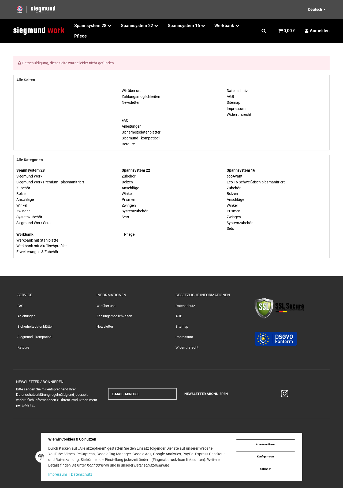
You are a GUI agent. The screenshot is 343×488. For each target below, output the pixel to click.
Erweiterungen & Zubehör (37, 252)
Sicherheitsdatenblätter (35, 326)
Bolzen (22, 193)
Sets (125, 217)
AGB (179, 316)
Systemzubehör (29, 217)
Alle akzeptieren (265, 444)
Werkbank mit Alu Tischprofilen (42, 246)
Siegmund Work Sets (33, 223)
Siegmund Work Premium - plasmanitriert (50, 182)
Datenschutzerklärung (33, 395)
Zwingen (23, 211)
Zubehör (23, 188)
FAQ (20, 306)
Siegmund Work (29, 176)
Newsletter (104, 326)
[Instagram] (284, 394)
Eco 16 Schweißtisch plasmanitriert (256, 182)
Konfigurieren (265, 456)
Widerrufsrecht (187, 347)
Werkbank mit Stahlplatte (37, 240)
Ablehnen (265, 468)
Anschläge (25, 199)
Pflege (129, 234)
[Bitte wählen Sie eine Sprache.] (311, 9)
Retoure (23, 347)
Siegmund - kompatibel (34, 337)
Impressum (184, 337)
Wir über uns (105, 306)
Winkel (21, 205)
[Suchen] (264, 31)
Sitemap (182, 326)
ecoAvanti (235, 176)
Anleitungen (26, 316)
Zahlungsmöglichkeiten (114, 316)
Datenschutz (185, 306)
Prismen (128, 199)
